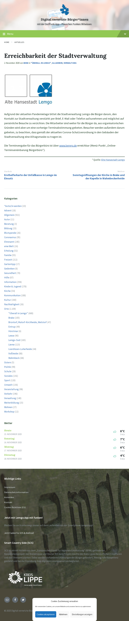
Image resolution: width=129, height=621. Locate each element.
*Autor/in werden (13, 206)
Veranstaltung (11, 389)
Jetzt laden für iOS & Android (19, 533)
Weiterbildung (11, 402)
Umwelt (8, 384)
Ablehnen (63, 614)
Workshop (9, 411)
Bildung (8, 228)
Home (6, 42)
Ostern (7, 362)
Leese (11, 335)
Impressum (9, 487)
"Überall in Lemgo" (41, 63)
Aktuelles (19, 42)
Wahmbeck (14, 358)
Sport (7, 380)
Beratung (9, 223)
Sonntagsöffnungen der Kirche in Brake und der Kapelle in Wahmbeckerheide (99, 176)
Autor (7, 219)
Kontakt (8, 502)
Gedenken (9, 268)
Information (10, 282)
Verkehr (8, 393)
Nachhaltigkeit (11, 304)
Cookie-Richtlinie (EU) (15, 507)
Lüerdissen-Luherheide (20, 349)
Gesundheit (10, 273)
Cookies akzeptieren (46, 614)
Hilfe (6, 277)
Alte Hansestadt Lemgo (113, 159)
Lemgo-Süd (14, 340)
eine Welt (9, 246)
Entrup (12, 326)
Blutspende (10, 232)
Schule (7, 371)
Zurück (8, 171)
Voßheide (13, 353)
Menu (64, 34)
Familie (7, 255)
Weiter (121, 171)
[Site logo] (64, 14)
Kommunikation (12, 295)
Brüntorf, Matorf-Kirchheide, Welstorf (27, 322)
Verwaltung (70, 63)
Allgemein (57, 63)
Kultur (7, 299)
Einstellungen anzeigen (82, 614)
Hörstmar (13, 331)
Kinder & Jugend (12, 286)
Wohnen (8, 407)
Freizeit (8, 259)
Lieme (11, 344)
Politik (7, 366)
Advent (7, 210)
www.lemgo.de (68, 145)
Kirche (7, 290)
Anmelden (9, 497)
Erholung (8, 250)
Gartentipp (9, 264)
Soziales (8, 375)
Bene (26, 63)
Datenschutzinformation (16, 492)
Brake (11, 317)
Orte (6, 308)
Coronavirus (10, 237)
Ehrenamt (9, 241)
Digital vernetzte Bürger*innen (64, 19)
